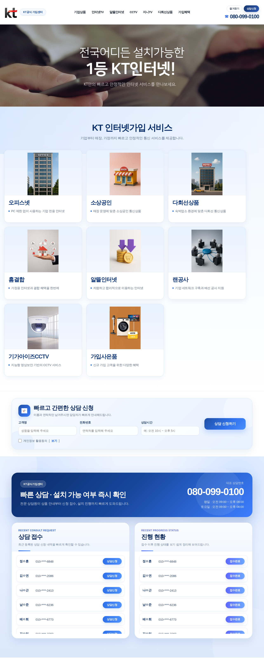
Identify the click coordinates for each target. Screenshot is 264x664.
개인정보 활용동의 (35, 371)
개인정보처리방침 (120, 624)
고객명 (22, 351)
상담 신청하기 (225, 353)
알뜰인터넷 (111, 12)
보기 (54, 371)
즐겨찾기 (234, 8)
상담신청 (251, 8)
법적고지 (93, 624)
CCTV (133, 12)
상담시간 (146, 351)
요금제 (194, 624)
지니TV (152, 12)
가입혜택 (200, 12)
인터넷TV (86, 12)
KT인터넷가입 (151, 624)
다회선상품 (176, 12)
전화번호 (85, 351)
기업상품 (63, 12)
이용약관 (71, 624)
